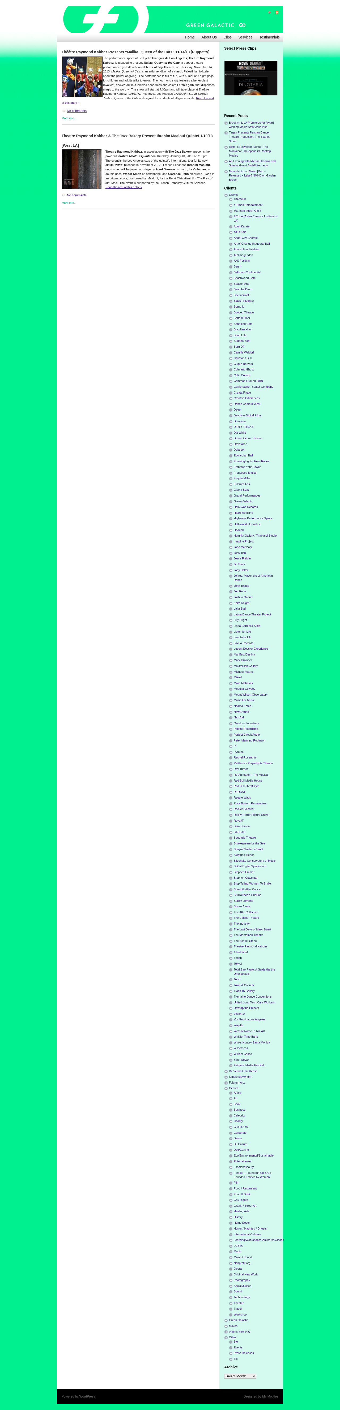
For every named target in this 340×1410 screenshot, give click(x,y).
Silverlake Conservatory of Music (254, 860)
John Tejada (241, 585)
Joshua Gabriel (243, 597)
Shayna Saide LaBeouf (248, 849)
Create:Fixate (242, 392)
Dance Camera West (247, 404)
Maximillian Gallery (246, 665)
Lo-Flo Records (243, 643)
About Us (209, 37)
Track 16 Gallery (244, 991)
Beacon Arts (241, 283)
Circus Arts (241, 1126)
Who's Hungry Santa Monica (252, 1042)
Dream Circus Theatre (248, 438)
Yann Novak (241, 1059)
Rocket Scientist (244, 808)
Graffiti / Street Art (245, 1205)
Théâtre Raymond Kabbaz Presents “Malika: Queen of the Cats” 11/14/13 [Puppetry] (135, 52)
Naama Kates (242, 706)
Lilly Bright (240, 620)
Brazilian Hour (243, 329)
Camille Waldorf (244, 352)
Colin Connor (242, 375)
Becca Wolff (241, 295)
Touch (237, 979)
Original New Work (246, 1274)
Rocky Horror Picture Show (251, 814)
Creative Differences (247, 398)
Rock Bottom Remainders (250, 803)
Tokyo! (238, 963)
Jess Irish (240, 552)
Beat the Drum (243, 289)
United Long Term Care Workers (254, 1002)
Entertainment (243, 1161)
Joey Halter (241, 570)
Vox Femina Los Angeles (249, 1019)
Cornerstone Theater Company (253, 386)
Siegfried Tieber (244, 854)
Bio (236, 1341)
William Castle (243, 1053)
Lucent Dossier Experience (251, 648)
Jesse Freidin (242, 558)
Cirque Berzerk (243, 363)
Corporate (240, 1132)
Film (236, 1182)
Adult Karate (241, 226)
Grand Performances (247, 495)
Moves (233, 1325)
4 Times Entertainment (248, 204)
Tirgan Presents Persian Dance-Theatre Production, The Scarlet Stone (249, 137)
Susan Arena (242, 906)
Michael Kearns (243, 671)
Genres (233, 1088)
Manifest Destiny (244, 654)
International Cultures (247, 1234)
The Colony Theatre (246, 917)
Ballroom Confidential (247, 272)
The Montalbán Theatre (249, 935)
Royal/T (239, 820)
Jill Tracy (239, 564)
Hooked (239, 530)
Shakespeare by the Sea (249, 843)
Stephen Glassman (246, 877)
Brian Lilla (240, 335)
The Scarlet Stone (245, 940)
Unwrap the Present (246, 1008)
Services (245, 37)
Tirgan (238, 957)
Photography (242, 1280)
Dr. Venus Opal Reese (243, 1071)
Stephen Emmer (244, 872)
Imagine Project (244, 541)
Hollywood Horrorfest (247, 524)
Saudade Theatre (245, 837)
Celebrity (239, 1115)
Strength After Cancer (247, 889)
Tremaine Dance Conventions (252, 996)
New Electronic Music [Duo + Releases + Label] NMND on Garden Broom (252, 175)
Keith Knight (241, 603)
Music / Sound (243, 1257)
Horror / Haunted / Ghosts (250, 1228)
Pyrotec (239, 751)
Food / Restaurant (245, 1188)
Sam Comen (242, 826)
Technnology (242, 1297)
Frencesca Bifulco (245, 472)
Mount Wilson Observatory (250, 694)
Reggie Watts (242, 797)
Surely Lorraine (243, 900)
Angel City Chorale (246, 237)
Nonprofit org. (242, 1263)
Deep (237, 409)
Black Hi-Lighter (244, 300)
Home (190, 37)
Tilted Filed (241, 952)
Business (239, 1109)
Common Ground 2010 (248, 380)
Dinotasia (240, 421)
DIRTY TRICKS (243, 426)
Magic (237, 1251)
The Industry (242, 923)
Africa (237, 1092)
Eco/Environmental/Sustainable (254, 1155)
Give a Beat (241, 489)
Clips (227, 37)
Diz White (240, 432)
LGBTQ (239, 1245)
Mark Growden (243, 660)
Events (238, 1347)
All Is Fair (240, 232)
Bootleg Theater (244, 312)
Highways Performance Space (253, 518)
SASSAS (239, 832)
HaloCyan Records (246, 506)
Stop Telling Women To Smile (252, 883)
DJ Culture (240, 1144)
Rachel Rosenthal (245, 757)
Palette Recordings (246, 728)
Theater (239, 1303)
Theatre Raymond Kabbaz (250, 946)
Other (232, 1337)
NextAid (239, 717)
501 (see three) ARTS (247, 210)
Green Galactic (243, 501)
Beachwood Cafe (245, 277)
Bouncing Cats (243, 323)
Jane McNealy (243, 547)
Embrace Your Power (247, 466)
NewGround (241, 711)
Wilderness (241, 1048)
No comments (77, 111)
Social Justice (242, 1285)
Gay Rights (241, 1199)
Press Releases (244, 1353)
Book (237, 1104)
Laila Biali (240, 608)
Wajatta (238, 1025)
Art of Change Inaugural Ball (252, 243)
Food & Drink (242, 1194)
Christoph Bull (243, 358)
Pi (235, 746)
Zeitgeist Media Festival (249, 1065)
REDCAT (239, 792)
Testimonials (269, 37)
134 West (240, 199)
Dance (238, 1138)
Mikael (238, 677)
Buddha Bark (242, 340)
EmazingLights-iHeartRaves (251, 461)
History (238, 1217)
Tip (236, 1358)
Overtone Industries (246, 723)
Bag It (237, 266)
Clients (233, 194)
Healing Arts (241, 1211)
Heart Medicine (243, 512)
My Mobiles (270, 1396)
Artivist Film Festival (246, 249)
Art (235, 1098)
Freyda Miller (242, 478)
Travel (238, 1308)
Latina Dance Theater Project (252, 614)
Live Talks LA (242, 637)
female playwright (240, 1076)
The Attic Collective (246, 912)
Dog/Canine (241, 1149)
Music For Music (244, 700)
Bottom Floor (242, 318)
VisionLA (239, 1013)
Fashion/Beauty (244, 1166)
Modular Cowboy (244, 688)
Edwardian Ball (243, 455)
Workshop (240, 1314)
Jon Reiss (240, 591)
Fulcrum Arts (242, 484)
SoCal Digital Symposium (250, 866)
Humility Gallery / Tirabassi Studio (255, 535)
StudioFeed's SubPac (247, 894)
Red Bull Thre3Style (246, 786)
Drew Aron (240, 444)
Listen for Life (242, 631)
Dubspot (239, 449)
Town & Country (244, 985)
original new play (239, 1331)
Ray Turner (241, 768)
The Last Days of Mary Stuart (252, 929)
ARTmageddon (243, 255)
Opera (238, 1268)
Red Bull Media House (248, 780)
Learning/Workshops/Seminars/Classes (259, 1239)
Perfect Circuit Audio (247, 734)
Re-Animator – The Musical (251, 774)
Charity (238, 1121)
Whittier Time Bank (246, 1036)
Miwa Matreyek (243, 683)
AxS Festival (242, 260)
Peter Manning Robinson (249, 740)
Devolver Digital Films (247, 415)
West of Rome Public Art (249, 1031)
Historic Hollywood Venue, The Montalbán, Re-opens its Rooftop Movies (250, 151)
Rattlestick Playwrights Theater (253, 763)
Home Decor (242, 1222)
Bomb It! (239, 306)
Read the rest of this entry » (123, 187)
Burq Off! (239, 346)
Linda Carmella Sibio (247, 625)
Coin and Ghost (244, 369)
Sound (238, 1291)
